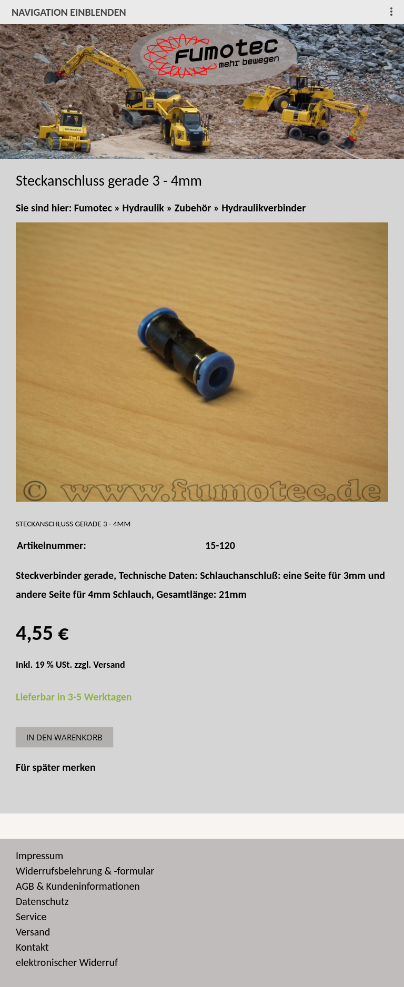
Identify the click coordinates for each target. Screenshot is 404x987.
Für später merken (56, 767)
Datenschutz (42, 901)
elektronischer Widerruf (67, 962)
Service (31, 916)
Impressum (39, 855)
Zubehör (193, 207)
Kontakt (32, 947)
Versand (109, 664)
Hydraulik (143, 207)
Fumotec (93, 207)
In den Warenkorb (64, 737)
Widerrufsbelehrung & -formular (85, 870)
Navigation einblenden (69, 12)
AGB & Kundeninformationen (78, 886)
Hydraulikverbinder (263, 207)
